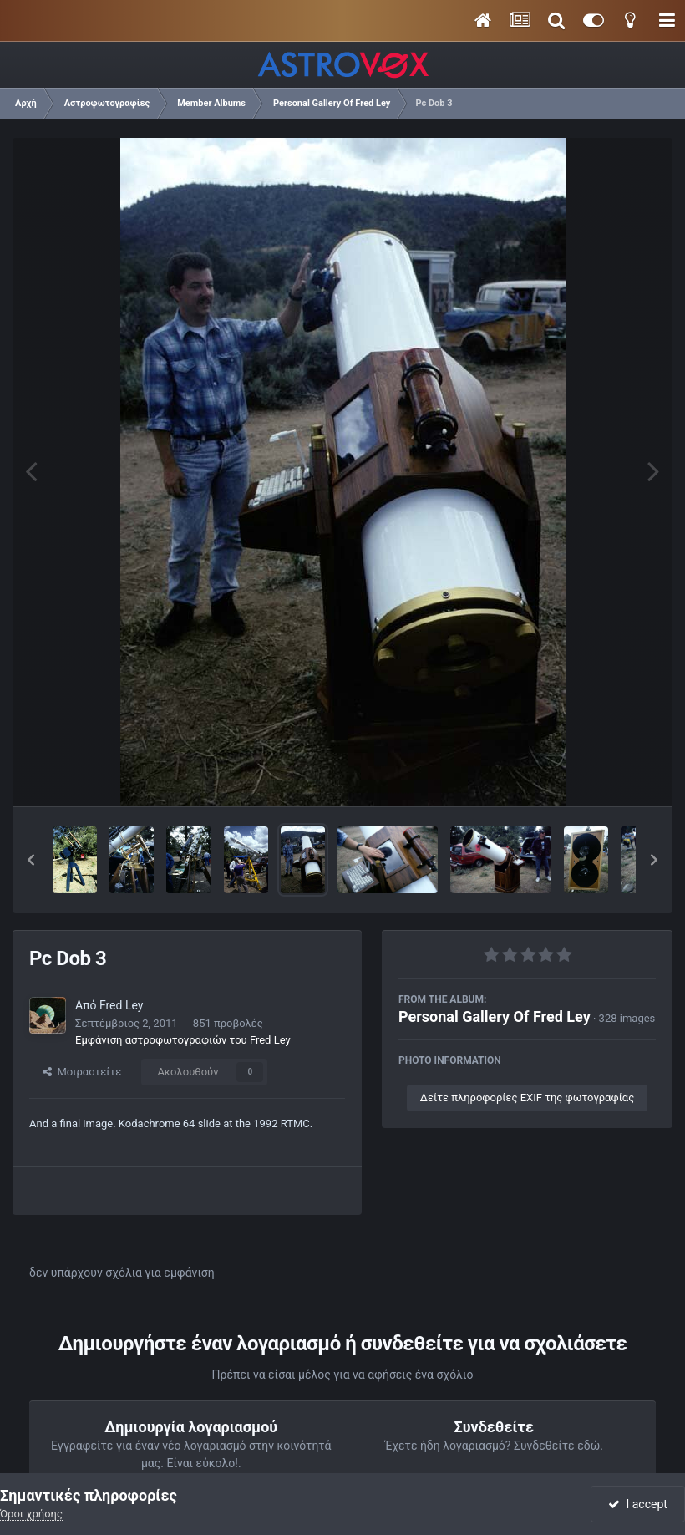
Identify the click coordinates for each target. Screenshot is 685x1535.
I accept (637, 1504)
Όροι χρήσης (31, 1513)
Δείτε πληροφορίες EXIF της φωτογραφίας (527, 1097)
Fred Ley (121, 1005)
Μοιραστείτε (82, 1071)
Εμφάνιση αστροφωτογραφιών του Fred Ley (183, 1040)
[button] (31, 859)
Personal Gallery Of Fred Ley (494, 1016)
